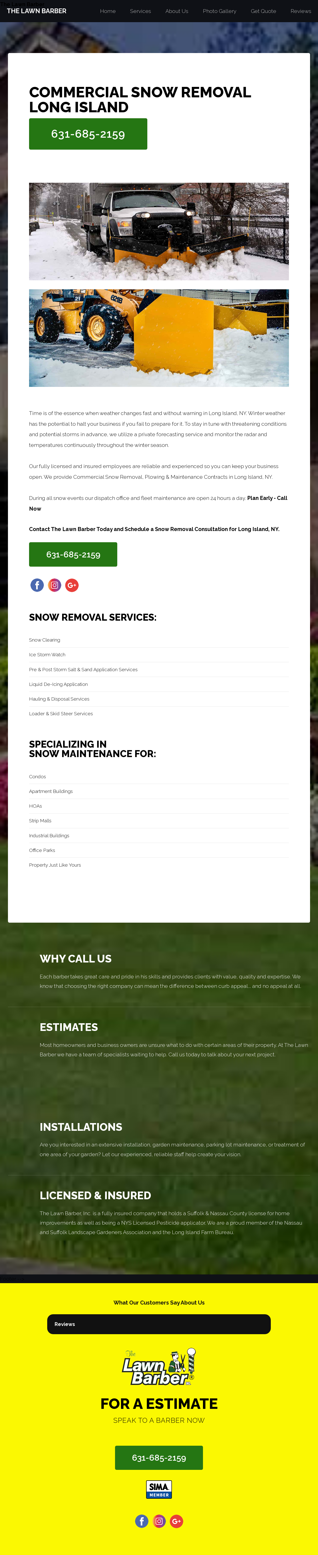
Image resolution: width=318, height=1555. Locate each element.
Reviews (301, 11)
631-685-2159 (88, 133)
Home (108, 11)
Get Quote (263, 11)
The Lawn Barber (22, 4)
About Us (176, 11)
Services (140, 11)
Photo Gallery (220, 11)
